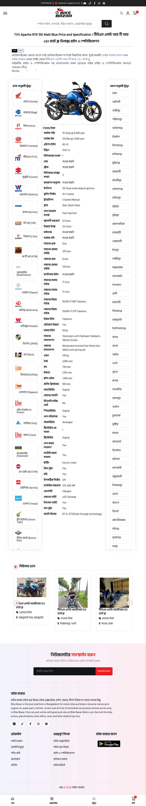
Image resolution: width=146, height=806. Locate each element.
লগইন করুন (16, 741)
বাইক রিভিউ (59, 765)
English (20, 50)
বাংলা (14, 50)
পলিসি (14, 765)
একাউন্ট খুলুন (17, 747)
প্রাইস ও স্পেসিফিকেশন (64, 753)
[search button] (107, 23)
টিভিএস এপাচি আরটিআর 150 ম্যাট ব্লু (30, 606)
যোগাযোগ (15, 759)
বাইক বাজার (77, 788)
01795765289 (46, 3)
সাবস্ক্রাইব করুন (104, 671)
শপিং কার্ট (15, 753)
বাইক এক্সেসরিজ (61, 741)
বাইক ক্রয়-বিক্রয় (61, 747)
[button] (15, 71)
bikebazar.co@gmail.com (67, 3)
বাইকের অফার (60, 759)
